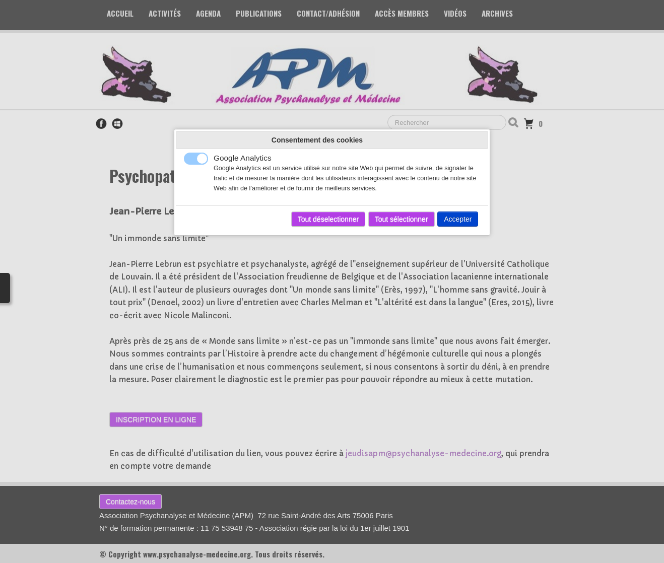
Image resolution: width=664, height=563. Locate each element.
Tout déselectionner (328, 219)
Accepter (458, 219)
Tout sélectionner (401, 219)
